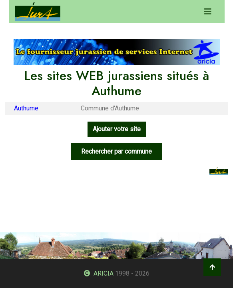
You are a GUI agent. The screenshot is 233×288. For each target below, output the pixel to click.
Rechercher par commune (116, 151)
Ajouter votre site (117, 129)
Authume (26, 108)
